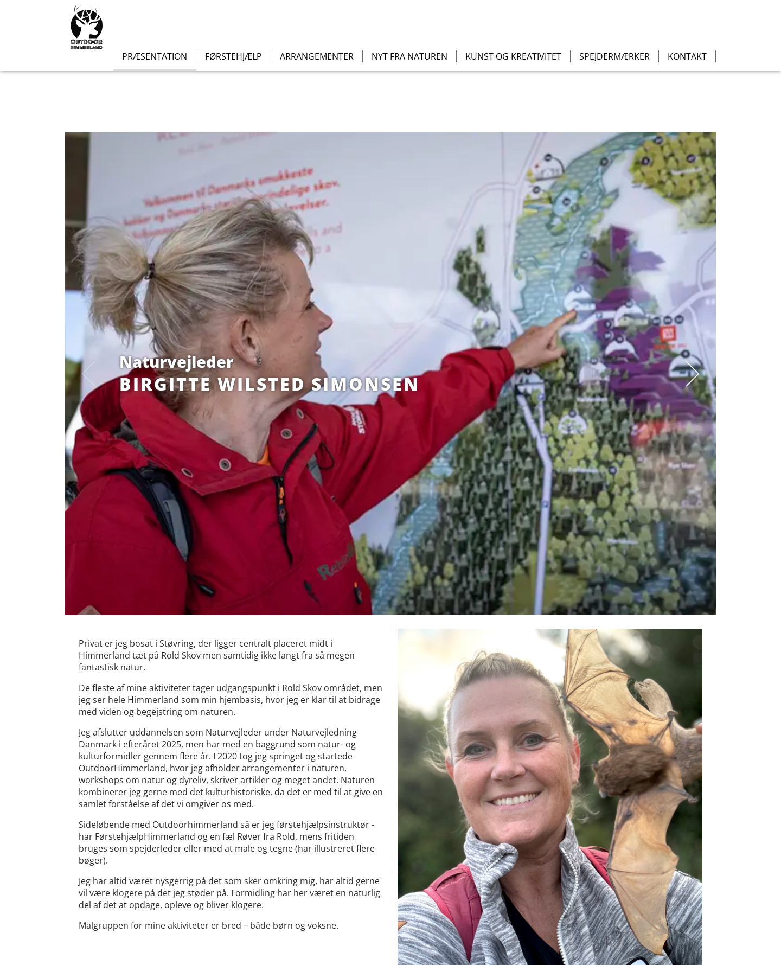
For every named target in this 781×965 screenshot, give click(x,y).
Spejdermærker (614, 56)
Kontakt (687, 56)
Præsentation (154, 56)
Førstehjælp (233, 56)
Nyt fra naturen (409, 56)
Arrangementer (317, 56)
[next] (688, 373)
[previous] (92, 373)
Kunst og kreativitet (513, 56)
